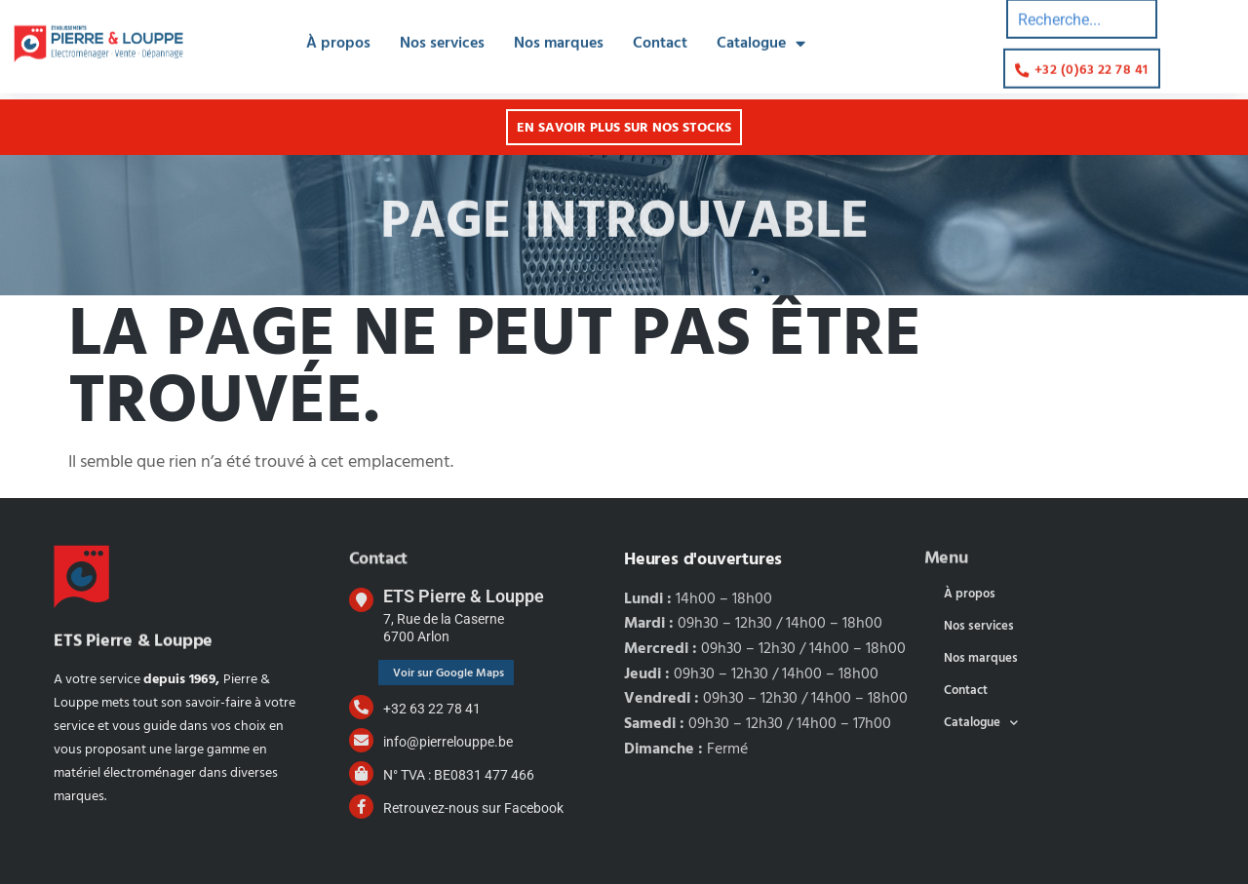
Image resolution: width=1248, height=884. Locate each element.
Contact (660, 33)
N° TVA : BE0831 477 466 (458, 775)
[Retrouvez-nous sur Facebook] (361, 806)
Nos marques (559, 33)
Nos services (442, 33)
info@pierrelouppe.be (448, 741)
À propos (338, 33)
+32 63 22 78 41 (432, 708)
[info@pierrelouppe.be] (361, 740)
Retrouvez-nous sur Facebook (473, 808)
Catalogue (761, 33)
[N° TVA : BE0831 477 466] (361, 773)
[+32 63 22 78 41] (361, 707)
